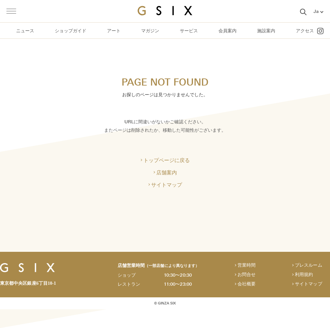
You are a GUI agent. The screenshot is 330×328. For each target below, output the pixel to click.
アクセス (305, 31)
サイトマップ (166, 184)
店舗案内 (166, 172)
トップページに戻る (166, 160)
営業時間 (247, 265)
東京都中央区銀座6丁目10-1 (28, 283)
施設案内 (266, 31)
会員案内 (227, 31)
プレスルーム (308, 265)
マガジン (150, 31)
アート (114, 31)
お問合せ (247, 274)
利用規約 (304, 274)
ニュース (25, 31)
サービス (189, 31)
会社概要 (247, 284)
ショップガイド (70, 31)
